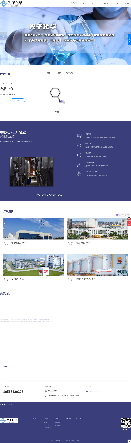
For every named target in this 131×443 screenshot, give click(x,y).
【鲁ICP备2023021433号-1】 (72, 440)
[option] (65, 36)
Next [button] (127, 36)
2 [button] (66, 62)
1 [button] (64, 62)
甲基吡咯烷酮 (47, 428)
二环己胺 (46, 425)
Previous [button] (3, 36)
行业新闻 (57, 425)
